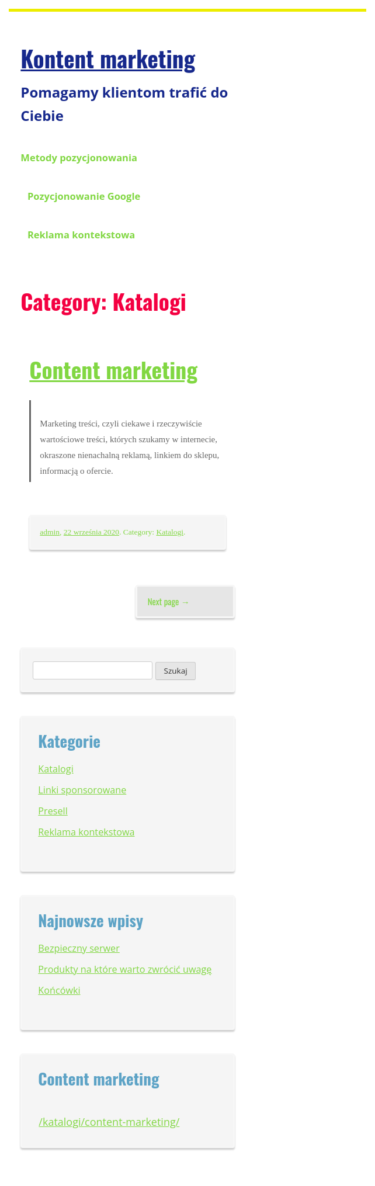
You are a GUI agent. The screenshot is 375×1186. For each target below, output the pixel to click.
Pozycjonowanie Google (83, 196)
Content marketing (113, 369)
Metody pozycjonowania (78, 157)
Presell (52, 810)
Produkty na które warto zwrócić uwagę (124, 969)
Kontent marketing (107, 58)
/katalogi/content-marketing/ (109, 1122)
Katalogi (169, 532)
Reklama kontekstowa (81, 234)
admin (50, 532)
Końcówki (59, 990)
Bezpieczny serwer (78, 948)
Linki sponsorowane (82, 789)
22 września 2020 (91, 532)
